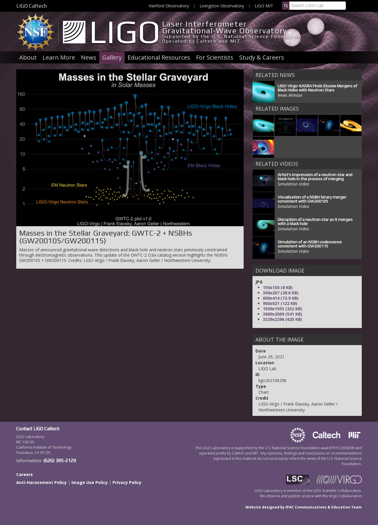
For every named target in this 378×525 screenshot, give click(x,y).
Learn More (59, 57)
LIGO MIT (264, 6)
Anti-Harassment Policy (41, 482)
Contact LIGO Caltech (37, 429)
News (88, 57)
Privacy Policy (127, 482)
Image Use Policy (89, 482)
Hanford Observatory (169, 6)
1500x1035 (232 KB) (282, 308)
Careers (24, 474)
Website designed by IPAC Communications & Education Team (303, 507)
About (28, 57)
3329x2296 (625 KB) (282, 319)
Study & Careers (261, 57)
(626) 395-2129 (59, 460)
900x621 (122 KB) (280, 303)
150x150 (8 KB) (278, 287)
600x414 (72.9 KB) (281, 298)
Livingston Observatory (222, 6)
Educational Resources (159, 57)
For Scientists (214, 57)
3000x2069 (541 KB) (282, 314)
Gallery (112, 57)
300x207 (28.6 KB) (281, 293)
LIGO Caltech (31, 6)
